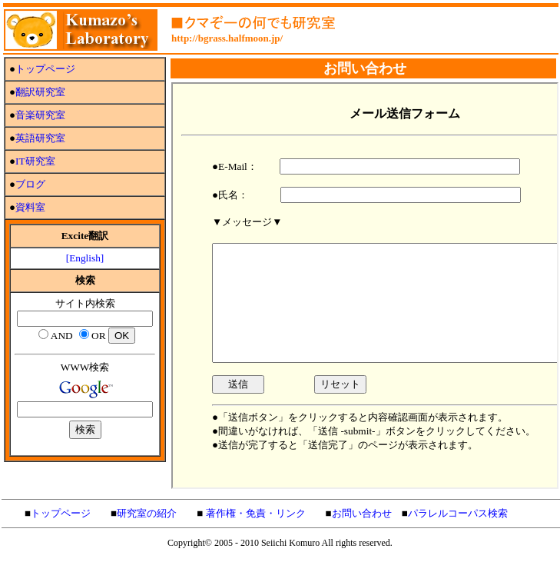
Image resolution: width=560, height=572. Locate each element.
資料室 (30, 207)
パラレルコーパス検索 (458, 513)
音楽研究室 (40, 115)
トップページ (45, 69)
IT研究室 (35, 161)
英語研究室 (40, 138)
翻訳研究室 (40, 92)
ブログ (30, 184)
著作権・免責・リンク (256, 513)
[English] (85, 258)
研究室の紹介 (147, 513)
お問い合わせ (362, 513)
